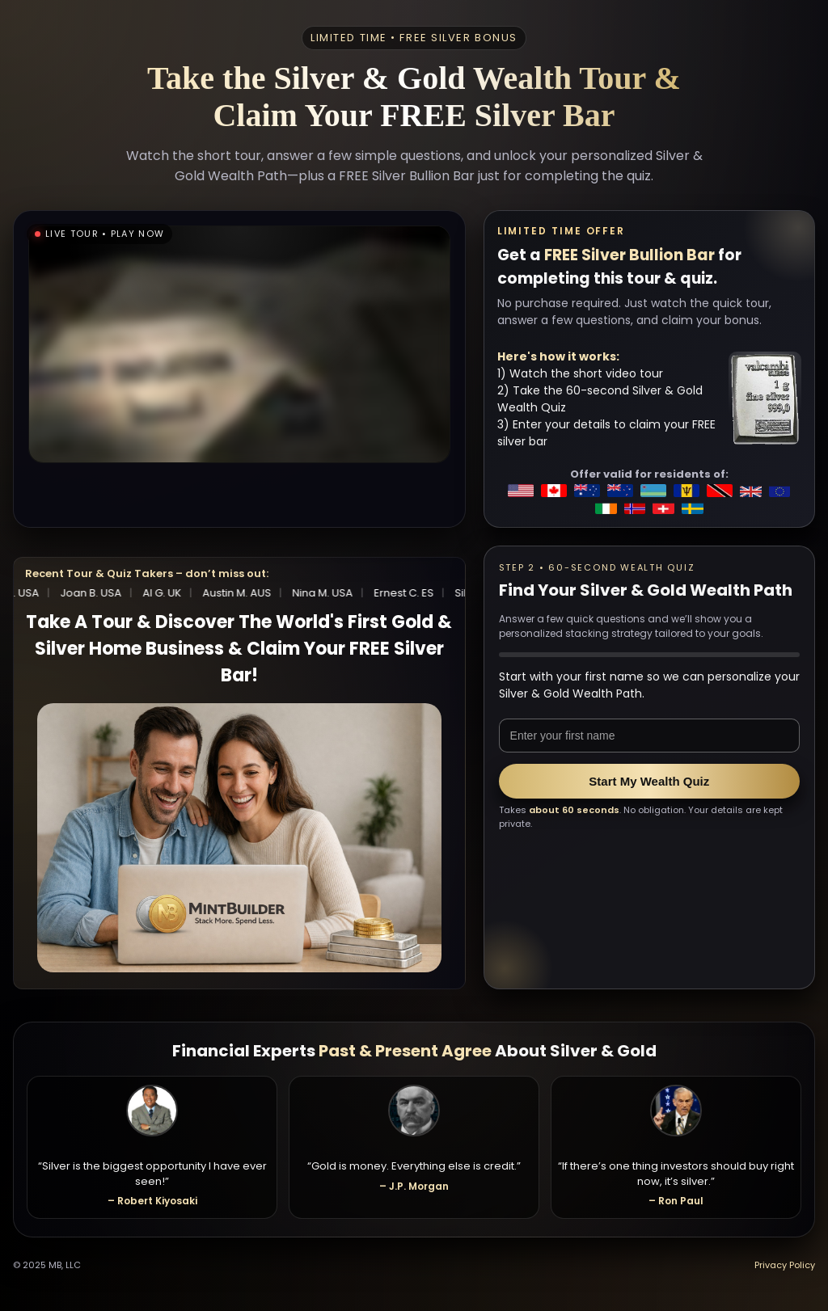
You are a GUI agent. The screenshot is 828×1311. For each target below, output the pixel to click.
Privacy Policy (784, 1264)
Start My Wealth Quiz (649, 781)
